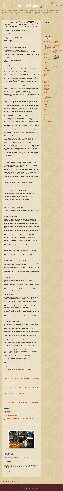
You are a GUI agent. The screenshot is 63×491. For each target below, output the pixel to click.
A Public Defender (47, 41)
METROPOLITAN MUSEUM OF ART (47, 79)
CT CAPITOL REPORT (46, 49)
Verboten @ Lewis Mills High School (12, 398)
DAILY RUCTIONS (47, 56)
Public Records (9, 469)
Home (21, 479)
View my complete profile (48, 121)
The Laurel (46, 106)
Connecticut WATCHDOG (46, 54)
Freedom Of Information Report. (10, 415)
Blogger (37, 488)
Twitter (55, 66)
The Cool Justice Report (20, 5)
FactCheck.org (46, 59)
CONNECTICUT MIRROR (47, 46)
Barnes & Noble (56, 61)
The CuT (45, 104)
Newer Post (5, 479)
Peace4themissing (47, 96)
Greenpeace (46, 62)
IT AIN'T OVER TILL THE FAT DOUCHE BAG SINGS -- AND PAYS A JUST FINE (22, 374)
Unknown (8, 463)
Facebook (56, 63)
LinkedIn (55, 69)
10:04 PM (8, 471)
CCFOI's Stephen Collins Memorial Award (57, 46)
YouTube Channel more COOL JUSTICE (57, 51)
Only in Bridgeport (47, 90)
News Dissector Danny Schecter (46, 89)
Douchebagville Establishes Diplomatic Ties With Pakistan (16, 450)
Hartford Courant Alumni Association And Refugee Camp (47, 67)
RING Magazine (46, 99)
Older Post (38, 479)
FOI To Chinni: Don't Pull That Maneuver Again (14, 393)
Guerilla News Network (46, 65)
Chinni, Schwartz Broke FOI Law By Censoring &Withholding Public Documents (21, 402)
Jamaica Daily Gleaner (46, 75)
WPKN (45, 109)
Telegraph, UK (46, 103)
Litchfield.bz (46, 77)
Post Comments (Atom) (11, 481)
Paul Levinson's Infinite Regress (46, 95)
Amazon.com (55, 59)
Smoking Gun (46, 101)
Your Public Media (47, 112)
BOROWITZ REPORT (46, 44)
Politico (45, 98)
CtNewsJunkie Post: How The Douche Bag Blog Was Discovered (18, 369)
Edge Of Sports (46, 57)
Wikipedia (45, 111)
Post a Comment (8, 473)
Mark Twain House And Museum (47, 82)
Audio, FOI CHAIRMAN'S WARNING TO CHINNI (15, 383)
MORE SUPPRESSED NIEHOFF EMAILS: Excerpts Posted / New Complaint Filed (22, 378)
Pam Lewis (46, 92)
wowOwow (46, 114)
